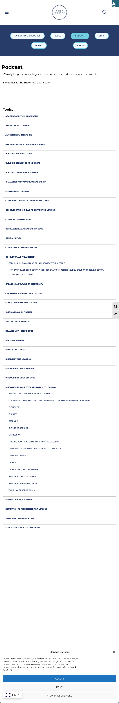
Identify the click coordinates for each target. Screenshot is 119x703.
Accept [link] (59, 678)
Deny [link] (59, 687)
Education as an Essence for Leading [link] (26, 509)
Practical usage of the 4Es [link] (24, 483)
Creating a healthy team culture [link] (24, 293)
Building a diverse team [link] (18, 154)
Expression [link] (15, 435)
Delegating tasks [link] (15, 349)
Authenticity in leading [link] (18, 135)
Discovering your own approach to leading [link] (30, 387)
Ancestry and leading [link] (17, 125)
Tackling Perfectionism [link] (22, 490)
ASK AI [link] (80, 45)
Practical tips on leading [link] (23, 476)
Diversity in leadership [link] (18, 499)
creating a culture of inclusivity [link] (24, 284)
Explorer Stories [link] (18, 428)
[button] (114, 652)
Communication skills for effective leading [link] (30, 210)
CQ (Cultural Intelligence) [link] (20, 257)
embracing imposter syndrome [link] (22, 528)
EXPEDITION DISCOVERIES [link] (27, 36)
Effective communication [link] (19, 518)
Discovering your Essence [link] (20, 378)
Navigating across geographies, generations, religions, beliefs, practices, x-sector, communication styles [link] (56, 272)
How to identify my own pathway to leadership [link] (35, 449)
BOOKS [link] (38, 45)
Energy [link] (13, 414)
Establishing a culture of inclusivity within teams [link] (37, 263)
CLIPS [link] (102, 36)
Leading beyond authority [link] (23, 469)
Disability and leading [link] (18, 359)
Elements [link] (14, 407)
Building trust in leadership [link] (21, 172)
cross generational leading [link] (21, 303)
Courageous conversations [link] (21, 247)
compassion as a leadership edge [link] (24, 229)
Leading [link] (13, 462)
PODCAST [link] (80, 36)
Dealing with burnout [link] (18, 321)
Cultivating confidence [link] (18, 312)
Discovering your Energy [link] (19, 368)
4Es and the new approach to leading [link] (30, 393)
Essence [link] (13, 421)
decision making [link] (14, 340)
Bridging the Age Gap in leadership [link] (25, 144)
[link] (115, 3)
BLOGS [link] (58, 36)
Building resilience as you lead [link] (23, 163)
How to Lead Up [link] (17, 456)
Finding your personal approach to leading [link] (34, 442)
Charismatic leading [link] (17, 191)
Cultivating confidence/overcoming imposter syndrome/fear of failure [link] (49, 400)
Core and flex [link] (13, 238)
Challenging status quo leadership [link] (25, 182)
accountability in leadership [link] (22, 116)
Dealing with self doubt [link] (19, 331)
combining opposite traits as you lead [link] (27, 200)
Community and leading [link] (18, 219)
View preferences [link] (59, 695)
